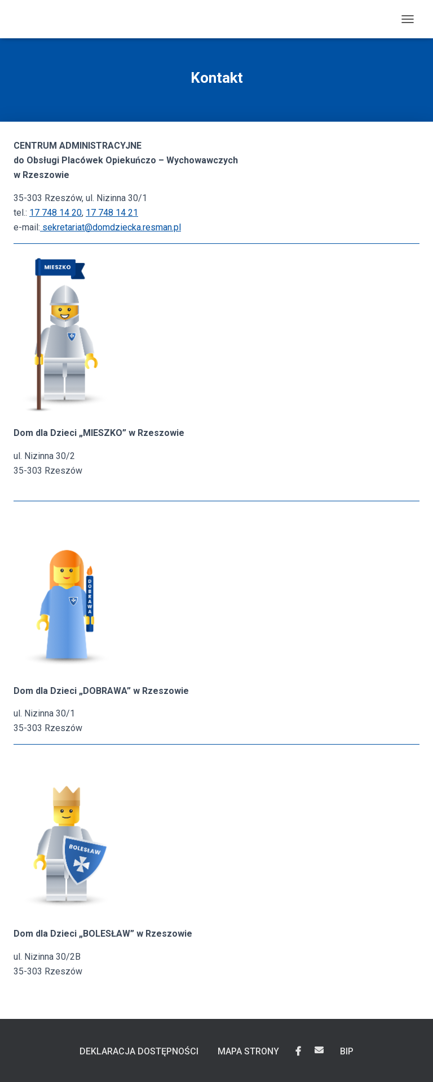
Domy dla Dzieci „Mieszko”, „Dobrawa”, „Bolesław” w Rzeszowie (298, 1052)
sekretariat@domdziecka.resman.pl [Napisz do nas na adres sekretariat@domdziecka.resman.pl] (110, 227)
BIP (347, 1051)
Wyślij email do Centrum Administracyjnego (319, 1050)
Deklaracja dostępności (138, 1051)
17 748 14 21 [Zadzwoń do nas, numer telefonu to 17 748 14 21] (112, 212)
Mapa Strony (248, 1051)
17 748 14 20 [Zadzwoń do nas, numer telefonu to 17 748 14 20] (55, 212)
